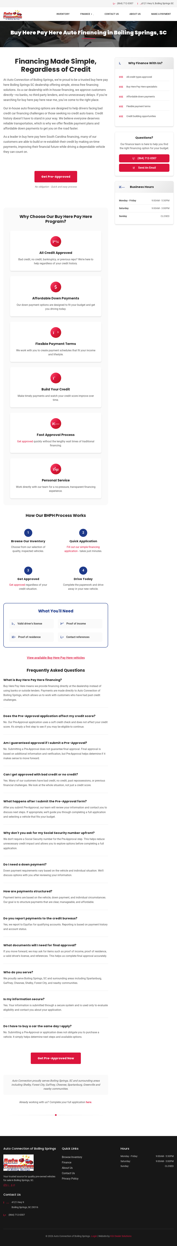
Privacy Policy (70, 1178)
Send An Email (144, 167)
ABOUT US (135, 14)
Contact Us (112, 14)
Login (94, 1236)
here (88, 1102)
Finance (66, 1162)
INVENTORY (63, 14)
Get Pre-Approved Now (56, 1058)
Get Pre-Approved (55, 177)
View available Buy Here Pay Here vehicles (56, 657)
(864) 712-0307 (144, 158)
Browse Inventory (72, 1157)
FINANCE (87, 14)
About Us (67, 1167)
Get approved (25, 441)
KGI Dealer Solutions (120, 1236)
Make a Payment (161, 14)
